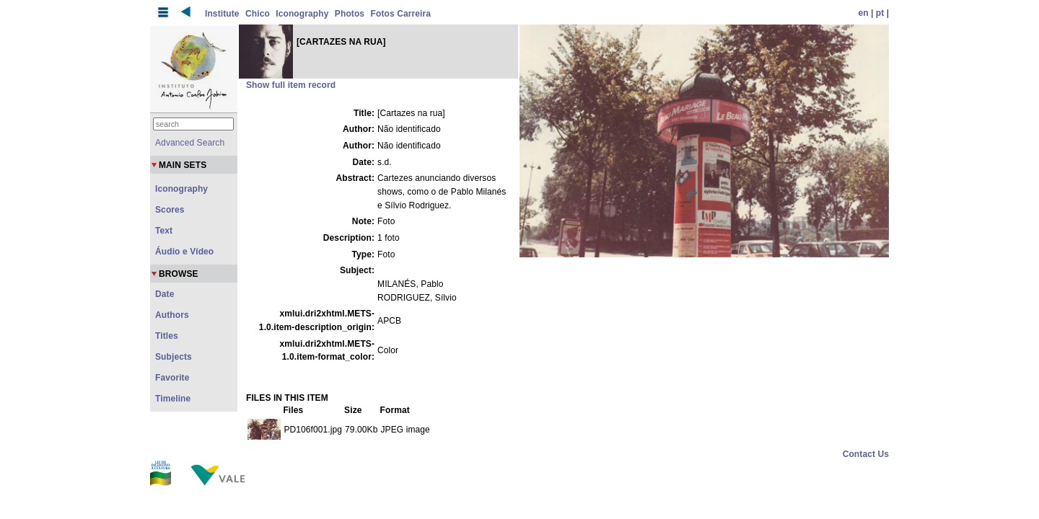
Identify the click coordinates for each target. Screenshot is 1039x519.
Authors (172, 315)
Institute (222, 14)
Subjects (173, 357)
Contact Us (866, 454)
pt (880, 13)
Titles (166, 336)
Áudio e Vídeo (184, 252)
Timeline (172, 399)
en (864, 13)
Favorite (172, 378)
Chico (257, 14)
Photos (349, 14)
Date (164, 294)
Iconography (302, 14)
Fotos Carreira (401, 14)
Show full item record (291, 85)
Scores (170, 210)
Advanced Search (189, 143)
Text (163, 231)
